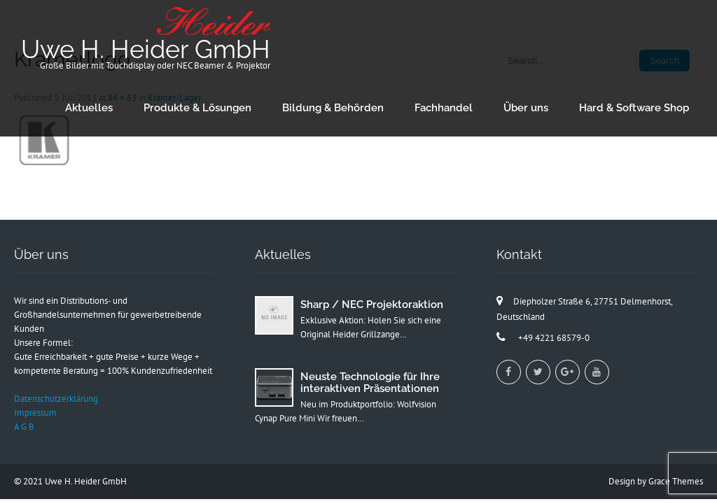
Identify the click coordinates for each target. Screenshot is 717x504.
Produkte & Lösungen (197, 108)
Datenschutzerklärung (56, 399)
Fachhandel (444, 108)
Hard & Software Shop (634, 108)
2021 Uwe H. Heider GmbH (75, 481)
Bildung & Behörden (333, 108)
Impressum (35, 413)
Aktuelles (89, 108)
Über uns (525, 108)
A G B (24, 427)
